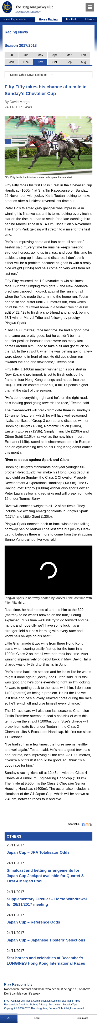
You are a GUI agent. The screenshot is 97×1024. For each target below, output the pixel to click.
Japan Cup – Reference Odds (33, 922)
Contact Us (17, 1000)
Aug (83, 62)
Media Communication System (43, 1000)
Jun (26, 55)
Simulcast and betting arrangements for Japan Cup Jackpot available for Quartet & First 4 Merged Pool (45, 875)
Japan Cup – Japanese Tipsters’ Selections (46, 940)
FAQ (6, 1000)
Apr (54, 55)
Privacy (43, 1004)
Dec (26, 62)
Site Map (66, 1000)
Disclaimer (55, 1004)
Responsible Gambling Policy (20, 1004)
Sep (69, 62)
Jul (12, 55)
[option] (48, 19)
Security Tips (70, 1004)
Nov (40, 62)
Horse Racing (48, 19)
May (40, 55)
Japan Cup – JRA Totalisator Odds (38, 852)
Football (71, 19)
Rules (77, 1000)
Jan (11, 62)
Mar (69, 55)
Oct (54, 62)
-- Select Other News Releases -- (29, 74)
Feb (83, 55)
